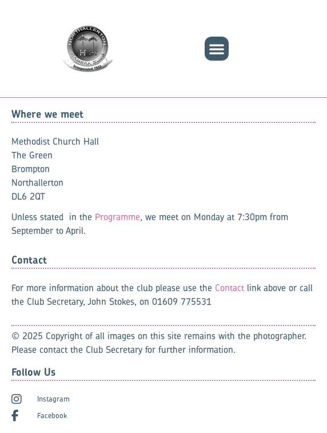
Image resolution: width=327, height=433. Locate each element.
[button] (217, 49)
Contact (229, 287)
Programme (117, 216)
